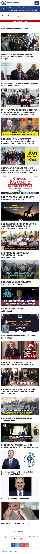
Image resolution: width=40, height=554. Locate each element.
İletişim (18, 537)
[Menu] (36, 3)
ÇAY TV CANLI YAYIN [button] (20, 21)
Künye (11, 537)
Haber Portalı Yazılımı (10, 551)
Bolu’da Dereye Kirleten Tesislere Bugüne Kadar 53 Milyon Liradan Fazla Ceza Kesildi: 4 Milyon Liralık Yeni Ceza (23, 9)
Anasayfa (4, 537)
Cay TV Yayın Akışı (24, 539)
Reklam (24, 537)
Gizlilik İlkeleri (33, 537)
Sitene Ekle (13, 539)
